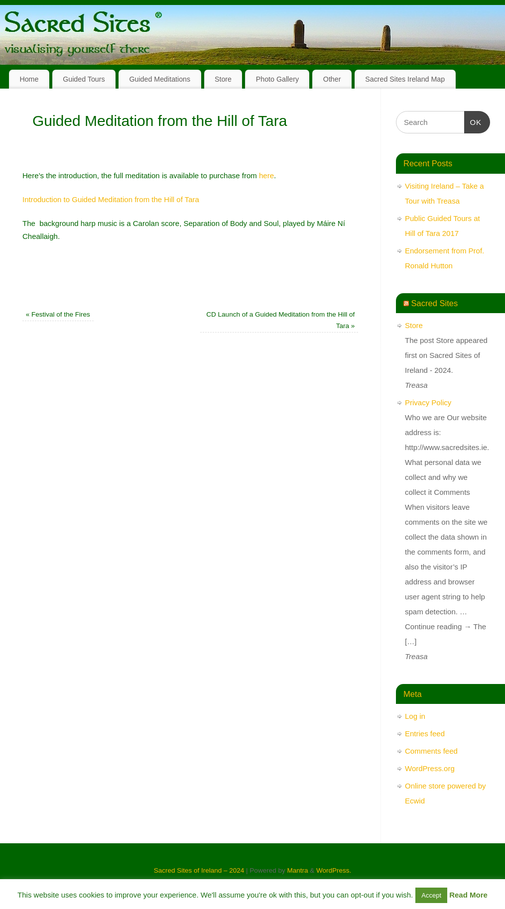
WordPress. (333, 870)
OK (473, 120)
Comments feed (431, 751)
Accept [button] (431, 895)
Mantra (297, 870)
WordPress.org (430, 768)
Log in (415, 716)
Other (332, 79)
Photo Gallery (277, 79)
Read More (468, 895)
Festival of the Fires (58, 314)
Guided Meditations (159, 79)
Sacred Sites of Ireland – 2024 (199, 870)
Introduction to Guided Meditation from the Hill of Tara (110, 199)
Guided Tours (84, 79)
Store (223, 79)
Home (28, 79)
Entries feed (425, 733)
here (266, 175)
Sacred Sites (434, 303)
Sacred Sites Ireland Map (405, 79)
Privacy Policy (428, 402)
